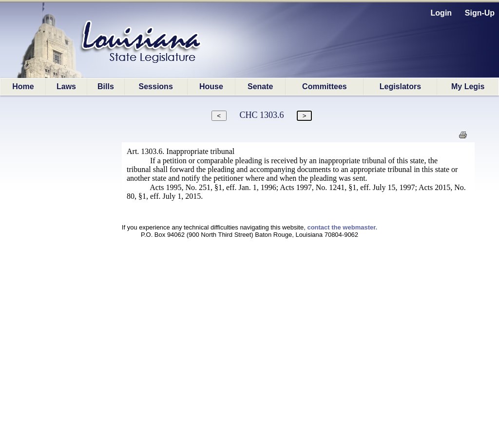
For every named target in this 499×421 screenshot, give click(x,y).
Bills (105, 86)
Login (441, 13)
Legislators (400, 86)
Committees (324, 86)
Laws (66, 86)
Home (23, 86)
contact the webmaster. (342, 227)
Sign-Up (480, 13)
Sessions (156, 86)
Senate (260, 86)
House (211, 86)
